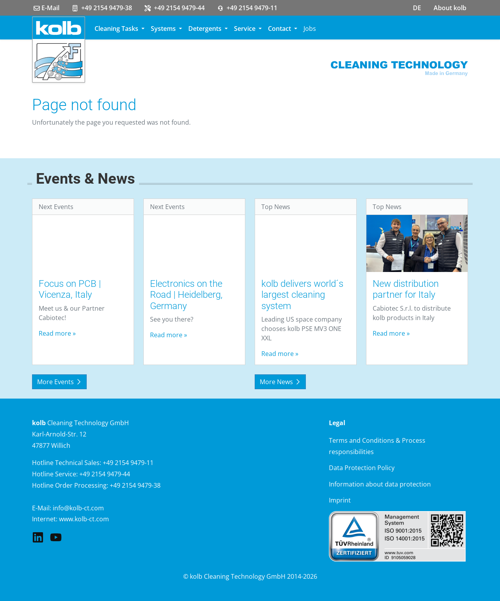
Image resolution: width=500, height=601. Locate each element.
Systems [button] (164, 28)
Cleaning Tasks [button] (117, 28)
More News (280, 381)
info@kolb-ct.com (78, 508)
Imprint (340, 500)
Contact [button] (280, 28)
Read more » (57, 333)
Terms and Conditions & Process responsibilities (377, 446)
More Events (59, 381)
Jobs (310, 28)
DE (417, 8)
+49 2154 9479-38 (102, 8)
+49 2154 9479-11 (247, 8)
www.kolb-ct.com (84, 519)
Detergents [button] (205, 28)
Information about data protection (380, 484)
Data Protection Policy (362, 467)
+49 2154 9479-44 (175, 8)
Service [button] (245, 28)
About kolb (450, 8)
